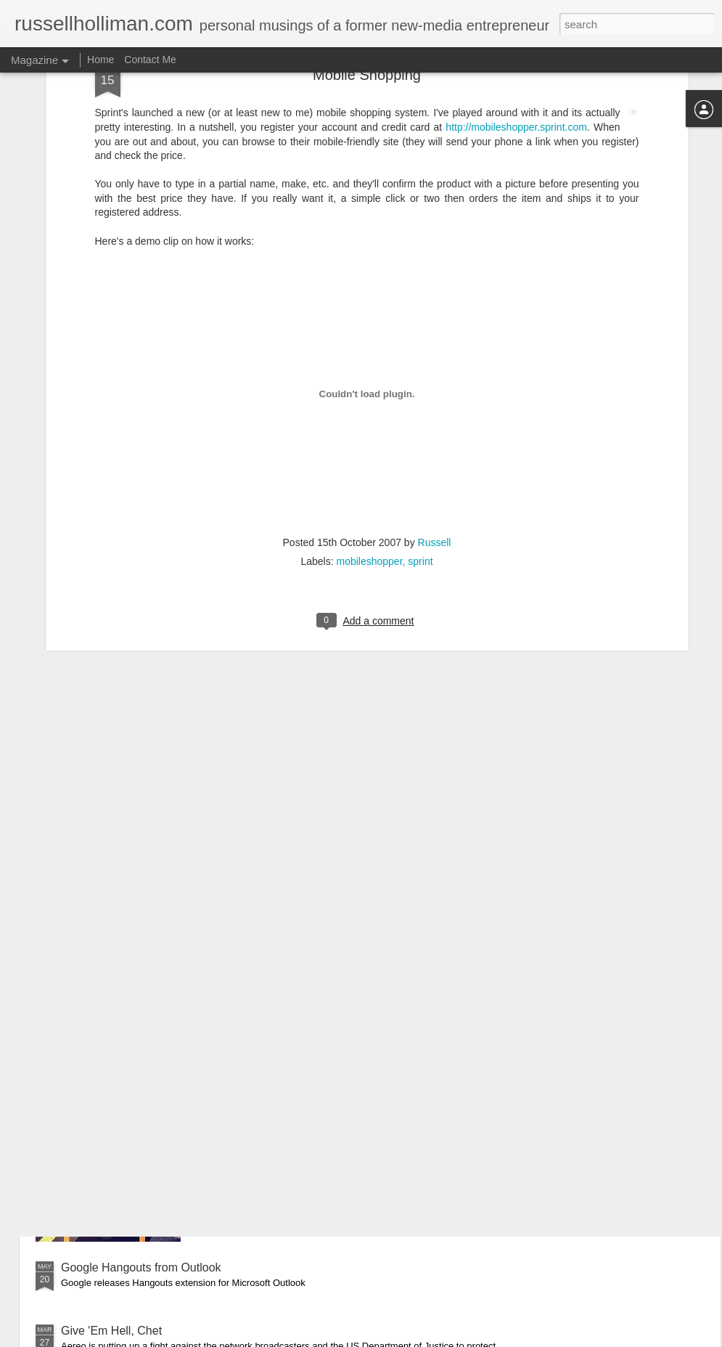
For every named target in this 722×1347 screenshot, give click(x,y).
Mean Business (263, 1102)
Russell (434, 380)
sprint (420, 399)
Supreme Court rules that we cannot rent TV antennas (200, 1039)
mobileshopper (369, 399)
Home (100, 59)
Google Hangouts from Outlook (141, 1267)
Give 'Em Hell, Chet (111, 1330)
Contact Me (150, 59)
